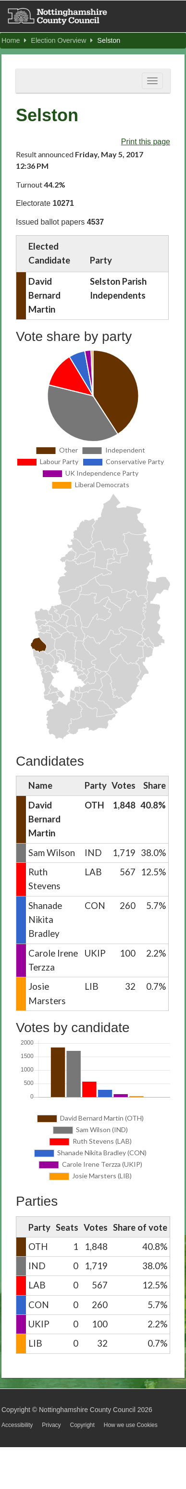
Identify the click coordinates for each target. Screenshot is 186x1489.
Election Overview (62, 40)
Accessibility (17, 1425)
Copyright (82, 1425)
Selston (108, 40)
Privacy (51, 1425)
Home (13, 40)
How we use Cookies (131, 1425)
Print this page (145, 142)
